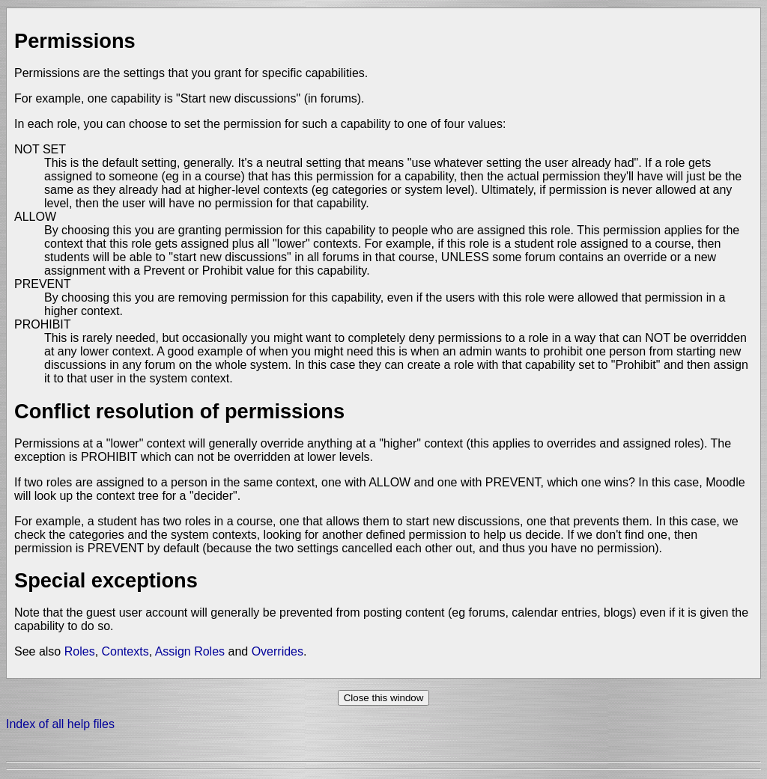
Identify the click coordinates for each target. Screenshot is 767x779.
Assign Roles (190, 651)
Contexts (125, 651)
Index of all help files (60, 724)
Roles (79, 651)
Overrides (277, 651)
